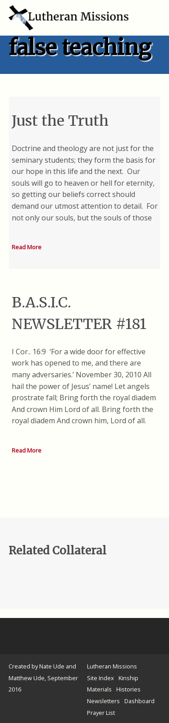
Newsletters (103, 701)
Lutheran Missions (112, 666)
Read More (26, 247)
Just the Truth (60, 121)
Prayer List (101, 713)
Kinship (128, 678)
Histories (128, 689)
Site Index (100, 678)
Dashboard (139, 701)
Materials (99, 689)
